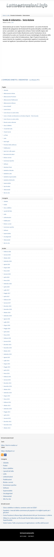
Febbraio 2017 (7, 299)
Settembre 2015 (8, 354)
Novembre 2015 (8, 348)
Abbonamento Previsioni (10, 96)
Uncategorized (7, 236)
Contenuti (31, 536)
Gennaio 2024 (7, 274)
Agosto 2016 (7, 319)
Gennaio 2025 (7, 255)
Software (6, 164)
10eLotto (6, 90)
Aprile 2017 (6, 296)
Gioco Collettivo (8, 125)
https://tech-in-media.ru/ (9, 445)
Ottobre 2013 (7, 405)
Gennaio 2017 (7, 303)
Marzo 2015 (7, 373)
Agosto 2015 (7, 357)
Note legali (6, 141)
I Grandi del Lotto (8, 128)
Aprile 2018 (6, 287)
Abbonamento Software (10, 103)
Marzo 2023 (7, 280)
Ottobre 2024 (7, 258)
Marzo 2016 (7, 335)
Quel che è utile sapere (9, 151)
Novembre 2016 (8, 309)
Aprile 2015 (6, 370)
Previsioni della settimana (10, 145)
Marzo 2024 (7, 271)
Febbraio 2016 (7, 338)
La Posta (6, 135)
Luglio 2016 (6, 322)
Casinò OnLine (7, 109)
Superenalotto (7, 183)
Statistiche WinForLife (9, 180)
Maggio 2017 (7, 293)
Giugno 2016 (7, 325)
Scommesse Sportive (9, 161)
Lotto (8, 15)
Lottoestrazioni (7, 217)
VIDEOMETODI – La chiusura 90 (29, 80)
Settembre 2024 (8, 261)
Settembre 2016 (8, 315)
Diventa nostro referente (10, 122)
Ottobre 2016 (7, 312)
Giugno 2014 (7, 396)
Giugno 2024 (7, 267)
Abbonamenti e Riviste (9, 93)
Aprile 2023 (6, 277)
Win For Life (7, 193)
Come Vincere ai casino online (11, 119)
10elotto (6, 201)
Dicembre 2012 (7, 421)
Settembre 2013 (8, 408)
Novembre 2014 (8, 386)
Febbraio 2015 (7, 376)
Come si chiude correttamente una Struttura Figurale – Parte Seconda (21, 116)
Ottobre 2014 (7, 389)
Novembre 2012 (8, 424)
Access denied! (7, 106)
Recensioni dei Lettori (9, 154)
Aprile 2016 (6, 331)
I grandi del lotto (8, 211)
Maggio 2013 (7, 412)
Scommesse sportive (9, 227)
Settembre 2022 (8, 283)
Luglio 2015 (6, 360)
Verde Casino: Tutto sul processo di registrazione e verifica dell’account (26, 523)
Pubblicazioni (7, 148)
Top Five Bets (7, 186)
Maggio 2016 (7, 328)
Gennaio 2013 (7, 418)
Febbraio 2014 (7, 402)
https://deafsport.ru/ (8, 451)
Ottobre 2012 (7, 428)
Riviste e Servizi (7, 157)
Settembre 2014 (8, 392)
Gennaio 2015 (7, 380)
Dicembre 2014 (7, 383)
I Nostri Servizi (7, 132)
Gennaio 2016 (7, 341)
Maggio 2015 (7, 367)
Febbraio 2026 (7, 251)
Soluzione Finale (8, 167)
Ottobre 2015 (7, 351)
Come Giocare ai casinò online (11, 112)
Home (4, 15)
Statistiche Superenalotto (10, 177)
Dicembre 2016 (7, 306)
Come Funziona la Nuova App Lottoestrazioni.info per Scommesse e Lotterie (27, 515)
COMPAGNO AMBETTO (9, 80)
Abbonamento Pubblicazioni (11, 100)
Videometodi (7, 189)
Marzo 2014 (7, 399)
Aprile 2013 (6, 415)
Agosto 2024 (7, 264)
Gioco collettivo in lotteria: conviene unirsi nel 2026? (20, 508)
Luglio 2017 (6, 290)
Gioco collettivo (7, 208)
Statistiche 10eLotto (9, 170)
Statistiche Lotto (8, 173)
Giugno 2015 (7, 364)
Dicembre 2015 (7, 344)
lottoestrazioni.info (27, 533)
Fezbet (5, 204)
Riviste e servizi (7, 224)
